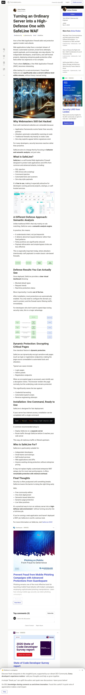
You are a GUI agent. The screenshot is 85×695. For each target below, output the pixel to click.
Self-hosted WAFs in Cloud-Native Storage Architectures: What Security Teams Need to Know (72, 67)
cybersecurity (27, 35)
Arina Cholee (21, 9)
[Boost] (4, 69)
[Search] (8, 2)
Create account (77, 2)
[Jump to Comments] (4, 57)
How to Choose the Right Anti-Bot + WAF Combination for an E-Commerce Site (72, 54)
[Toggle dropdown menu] (53, 527)
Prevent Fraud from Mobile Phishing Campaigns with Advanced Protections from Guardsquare (33, 577)
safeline (40, 35)
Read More (17, 602)
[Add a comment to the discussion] (36, 619)
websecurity (18, 35)
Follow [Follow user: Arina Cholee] (72, 14)
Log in (67, 2)
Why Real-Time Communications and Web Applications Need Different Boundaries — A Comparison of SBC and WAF (72, 40)
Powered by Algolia (57, 2)
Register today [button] (68, 123)
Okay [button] (4, 692)
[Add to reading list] (4, 63)
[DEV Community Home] (3, 2)
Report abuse (39, 625)
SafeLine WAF (47, 522)
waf (34, 35)
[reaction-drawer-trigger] (4, 50)
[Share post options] (4, 75)
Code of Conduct (29, 625)
